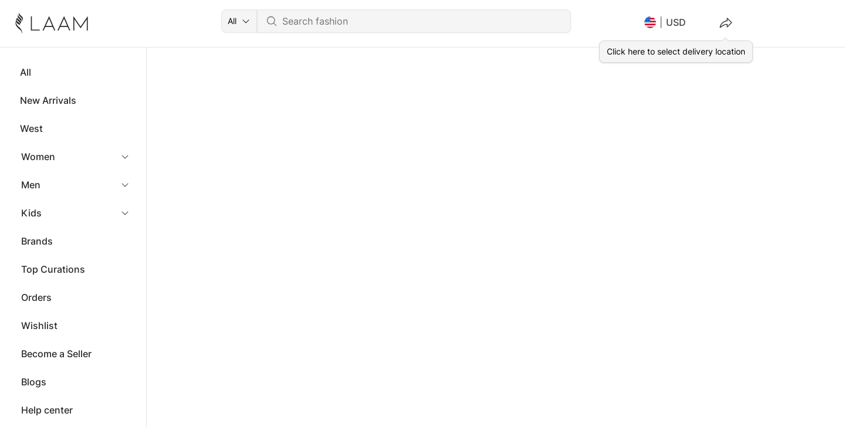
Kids (31, 213)
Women (38, 156)
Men (30, 185)
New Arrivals (48, 100)
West (31, 128)
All (25, 72)
